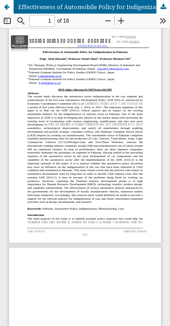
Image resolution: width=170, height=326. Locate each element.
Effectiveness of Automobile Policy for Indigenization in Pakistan (94, 7)
